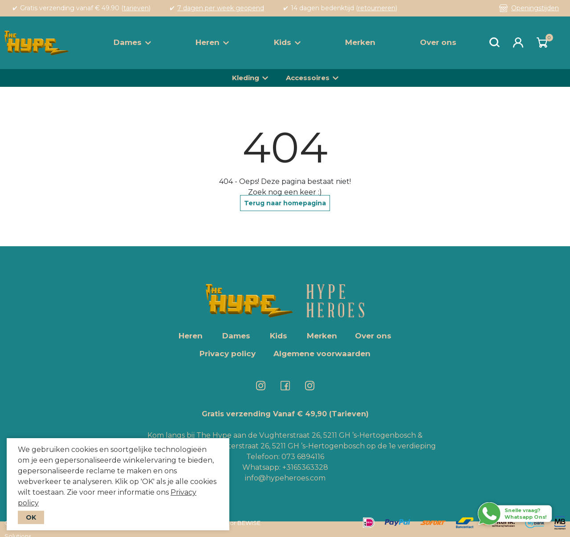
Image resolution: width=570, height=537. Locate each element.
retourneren (376, 8)
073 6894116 (302, 456)
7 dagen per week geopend (220, 8)
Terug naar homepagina (285, 203)
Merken (360, 42)
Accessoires (308, 77)
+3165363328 (304, 467)
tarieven (136, 8)
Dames (132, 42)
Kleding (245, 77)
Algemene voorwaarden (321, 353)
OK (31, 517)
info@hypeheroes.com (285, 478)
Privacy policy (228, 353)
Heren (212, 42)
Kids (287, 42)
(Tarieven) (349, 414)
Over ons (438, 42)
